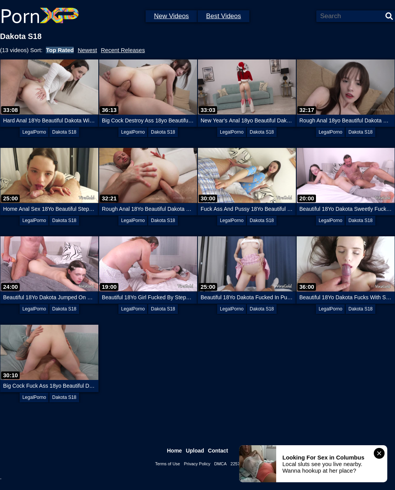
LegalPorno (34, 132)
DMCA (220, 463)
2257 (235, 463)
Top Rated (60, 50)
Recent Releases (123, 50)
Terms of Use (167, 463)
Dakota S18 (64, 132)
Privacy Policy (197, 463)
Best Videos (223, 16)
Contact (218, 451)
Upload (195, 451)
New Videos (171, 16)
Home (174, 451)
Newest (87, 50)
